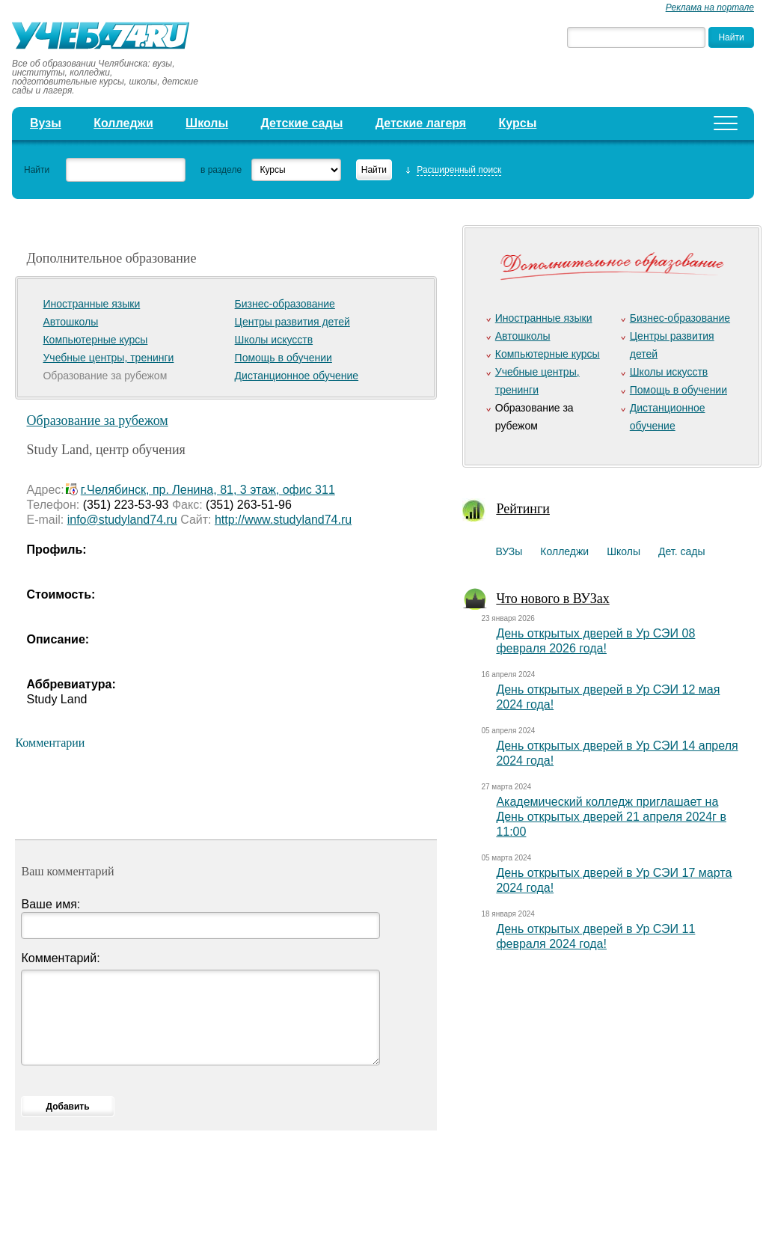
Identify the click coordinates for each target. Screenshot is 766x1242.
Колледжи (123, 123)
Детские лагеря (421, 123)
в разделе (221, 170)
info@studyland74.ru (122, 519)
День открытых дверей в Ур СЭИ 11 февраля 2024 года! (595, 936)
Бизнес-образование (285, 304)
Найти (36, 170)
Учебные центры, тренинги (108, 358)
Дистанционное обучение (297, 376)
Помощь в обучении (283, 358)
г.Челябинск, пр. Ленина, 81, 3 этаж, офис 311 (208, 489)
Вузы (45, 123)
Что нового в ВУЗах (552, 598)
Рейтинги (523, 508)
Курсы (518, 123)
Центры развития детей (292, 322)
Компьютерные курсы (95, 340)
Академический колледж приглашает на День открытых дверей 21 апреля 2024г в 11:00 (611, 816)
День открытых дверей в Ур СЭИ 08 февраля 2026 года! (595, 641)
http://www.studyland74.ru (283, 519)
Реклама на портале (710, 7)
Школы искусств (274, 340)
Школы (207, 123)
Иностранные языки (91, 304)
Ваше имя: (50, 904)
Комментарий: (60, 958)
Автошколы (70, 322)
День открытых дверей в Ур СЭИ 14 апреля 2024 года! (617, 753)
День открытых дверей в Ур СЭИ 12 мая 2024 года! (608, 697)
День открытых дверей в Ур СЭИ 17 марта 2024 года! (614, 880)
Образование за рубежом (97, 420)
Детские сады (302, 123)
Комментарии (50, 742)
